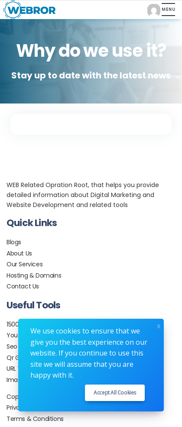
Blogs (13, 242)
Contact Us (22, 286)
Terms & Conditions (35, 418)
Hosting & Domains (33, 275)
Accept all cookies (115, 392)
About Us (19, 253)
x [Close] (158, 325)
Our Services (24, 264)
